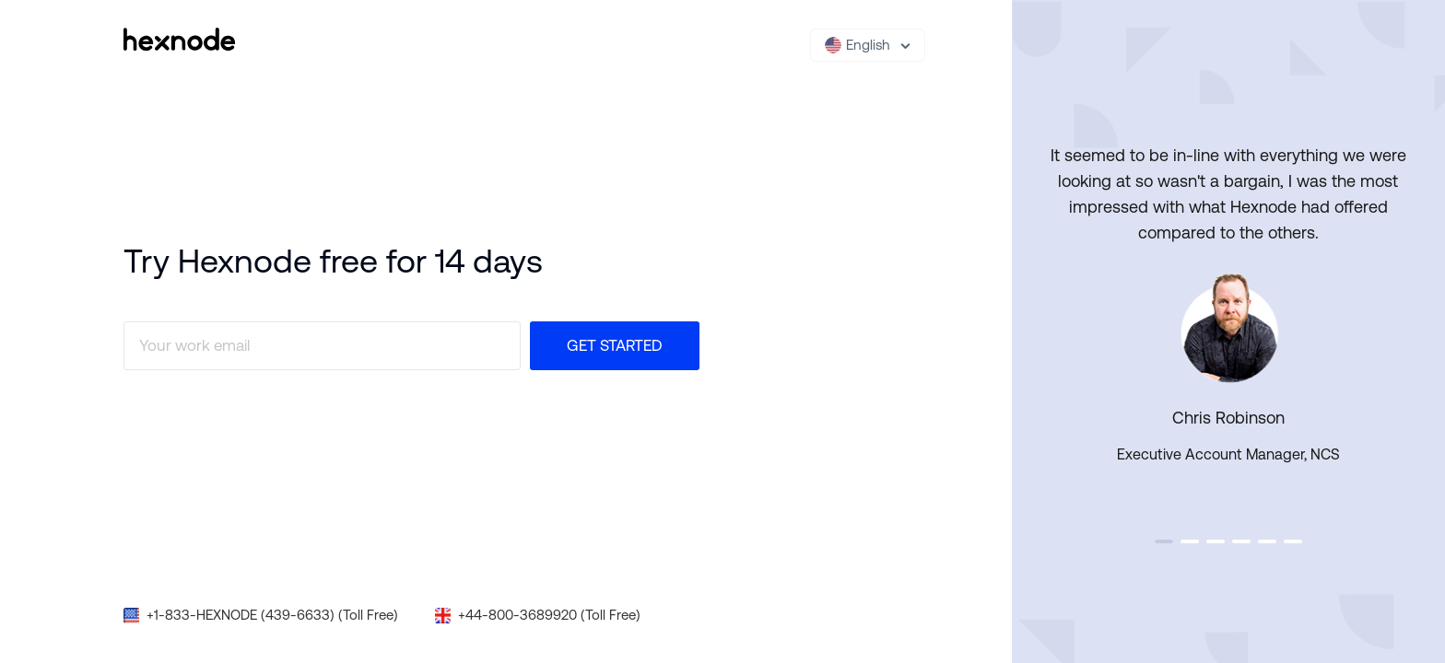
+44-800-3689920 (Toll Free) (549, 614)
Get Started (615, 345)
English (857, 45)
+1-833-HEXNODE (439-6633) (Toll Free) (272, 614)
